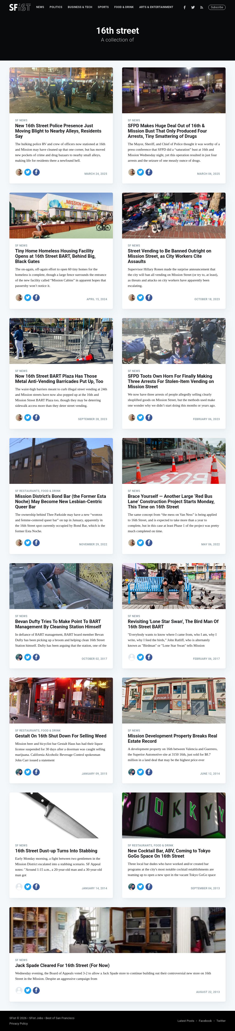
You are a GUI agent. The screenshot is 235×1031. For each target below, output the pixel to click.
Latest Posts (186, 1021)
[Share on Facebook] (36, 172)
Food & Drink (124, 7)
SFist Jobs (36, 1018)
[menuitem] (40, 7)
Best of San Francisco (59, 1018)
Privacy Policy (18, 1023)
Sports (103, 7)
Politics (56, 7)
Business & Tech (80, 7)
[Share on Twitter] (28, 172)
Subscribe (217, 7)
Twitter (221, 1021)
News (40, 7)
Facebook (205, 1021)
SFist (12, 1018)
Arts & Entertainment (156, 7)
